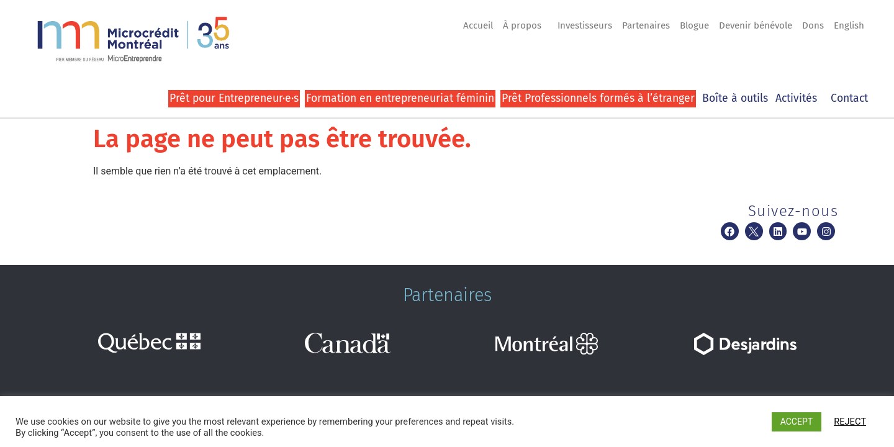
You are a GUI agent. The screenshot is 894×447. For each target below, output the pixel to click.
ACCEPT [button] (796, 422)
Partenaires (646, 25)
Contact (849, 98)
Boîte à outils (735, 98)
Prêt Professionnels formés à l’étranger (598, 98)
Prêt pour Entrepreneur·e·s (234, 98)
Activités (799, 98)
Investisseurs (585, 25)
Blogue (694, 25)
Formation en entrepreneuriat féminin (400, 98)
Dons (813, 25)
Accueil (478, 25)
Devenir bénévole (755, 25)
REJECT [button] (850, 421)
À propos (525, 25)
